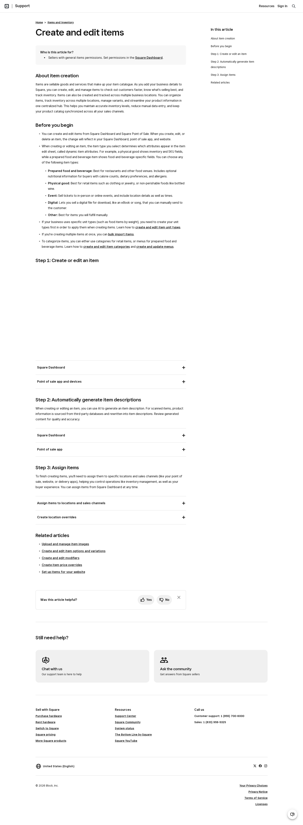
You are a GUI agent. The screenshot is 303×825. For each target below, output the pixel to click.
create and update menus (155, 247)
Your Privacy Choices (254, 785)
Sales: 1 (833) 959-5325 (210, 722)
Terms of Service (256, 797)
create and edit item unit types (157, 227)
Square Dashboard (149, 58)
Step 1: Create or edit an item (229, 53)
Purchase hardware (49, 716)
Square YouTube (126, 740)
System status (124, 728)
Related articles (220, 82)
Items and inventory (61, 22)
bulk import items (121, 234)
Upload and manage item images (65, 544)
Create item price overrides (62, 565)
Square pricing (45, 734)
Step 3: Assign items (223, 74)
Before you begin (221, 46)
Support (22, 5)
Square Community (127, 722)
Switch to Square (47, 728)
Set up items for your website (63, 572)
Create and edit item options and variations (74, 551)
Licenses (261, 804)
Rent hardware (45, 722)
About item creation (223, 38)
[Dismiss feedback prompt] (179, 597)
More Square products (51, 740)
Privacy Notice (258, 791)
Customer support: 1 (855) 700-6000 (219, 716)
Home (39, 22)
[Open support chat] (292, 814)
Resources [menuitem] (266, 6)
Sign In (282, 6)
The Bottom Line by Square (133, 734)
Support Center (125, 716)
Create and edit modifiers (60, 558)
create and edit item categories (106, 247)
